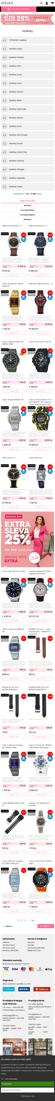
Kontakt (31, 945)
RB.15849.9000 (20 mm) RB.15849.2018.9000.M (39, 688)
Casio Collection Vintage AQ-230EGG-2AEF (12, 746)
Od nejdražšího (27, 210)
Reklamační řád (34, 950)
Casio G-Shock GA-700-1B (40, 342)
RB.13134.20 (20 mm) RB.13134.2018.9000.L (10, 688)
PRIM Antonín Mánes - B (12, 226)
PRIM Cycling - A (8, 458)
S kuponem (6, 266)
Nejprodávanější (27, 201)
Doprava (31, 942)
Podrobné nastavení (11, 1090)
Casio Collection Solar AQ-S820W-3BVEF (13, 343)
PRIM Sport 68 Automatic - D (41, 284)
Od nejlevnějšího (27, 215)
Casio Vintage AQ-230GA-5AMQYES (13, 285)
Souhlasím (7, 1084)
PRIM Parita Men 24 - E (38, 226)
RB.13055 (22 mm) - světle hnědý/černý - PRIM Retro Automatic (39, 631)
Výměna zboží (8, 945)
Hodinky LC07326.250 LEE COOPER (39, 804)
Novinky (27, 205)
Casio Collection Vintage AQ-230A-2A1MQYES (12, 862)
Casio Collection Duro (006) (13, 571)
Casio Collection (35, 458)
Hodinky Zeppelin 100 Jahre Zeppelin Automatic (40, 572)
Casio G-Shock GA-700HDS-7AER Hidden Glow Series (40, 746)
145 (32, 920)
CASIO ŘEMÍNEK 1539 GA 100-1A (13, 804)
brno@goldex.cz (35, 1014)
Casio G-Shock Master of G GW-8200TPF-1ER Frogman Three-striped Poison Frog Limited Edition (40, 403)
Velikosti (6, 942)
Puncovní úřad (9, 948)
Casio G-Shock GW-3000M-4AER (40, 862)
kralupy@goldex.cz (10, 1015)
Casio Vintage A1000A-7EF (13, 400)
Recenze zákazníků (10, 950)
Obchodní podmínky (36, 948)
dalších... (45, 926)
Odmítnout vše (27, 1096)
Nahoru (7, 926)
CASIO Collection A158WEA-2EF (13, 630)
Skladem (27, 219)
